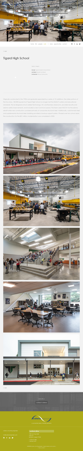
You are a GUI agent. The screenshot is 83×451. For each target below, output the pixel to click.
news (51, 44)
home (32, 44)
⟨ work (5, 51)
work (45, 44)
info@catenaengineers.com (10, 435)
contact (64, 44)
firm (36, 44)
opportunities (57, 44)
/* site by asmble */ (41, 447)
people (40, 44)
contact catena (41, 402)
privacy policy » (53, 446)
